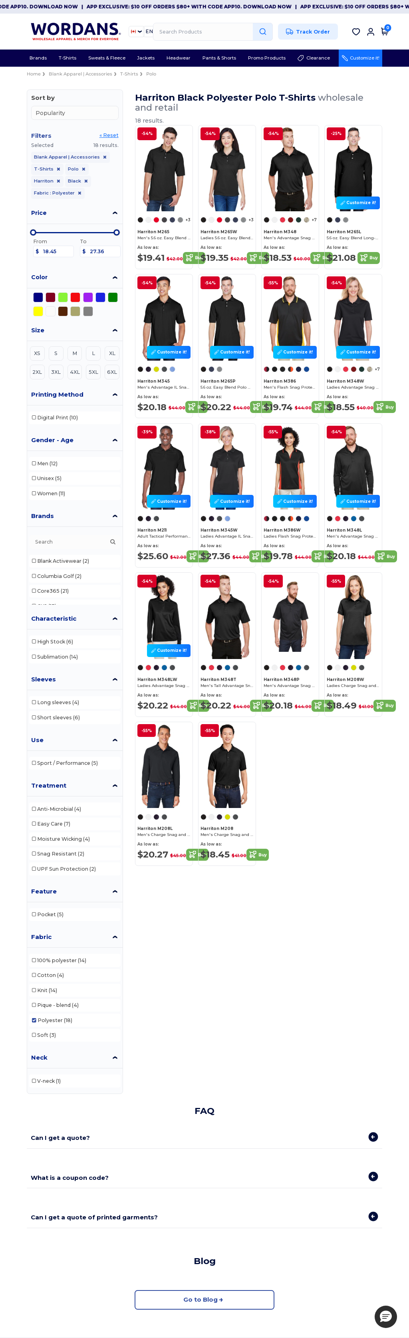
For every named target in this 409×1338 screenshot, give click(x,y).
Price (39, 212)
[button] (386, 1317)
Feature (44, 891)
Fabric (41, 937)
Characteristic (53, 618)
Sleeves (43, 679)
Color (39, 277)
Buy (194, 258)
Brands (42, 516)
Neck (39, 1057)
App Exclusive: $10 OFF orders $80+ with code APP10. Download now (222, 7)
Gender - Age (52, 440)
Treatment (48, 785)
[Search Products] (213, 32)
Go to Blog (204, 1300)
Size (37, 330)
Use (37, 740)
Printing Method (57, 394)
